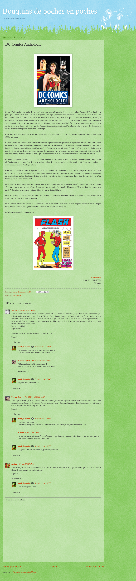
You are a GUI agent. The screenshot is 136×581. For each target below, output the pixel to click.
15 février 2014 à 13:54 (42, 361)
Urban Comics (95, 277)
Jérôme (14, 464)
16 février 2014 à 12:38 (42, 446)
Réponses (17, 342)
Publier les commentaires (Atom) (24, 572)
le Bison (21, 432)
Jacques (14, 310)
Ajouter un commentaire (15, 500)
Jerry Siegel (16, 296)
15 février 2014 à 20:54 (42, 419)
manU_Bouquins (24, 347)
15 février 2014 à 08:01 (42, 347)
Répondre (14, 337)
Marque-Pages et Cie (26, 361)
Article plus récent (12, 566)
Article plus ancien (94, 566)
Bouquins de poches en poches (50, 11)
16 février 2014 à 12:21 (33, 432)
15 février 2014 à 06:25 (26, 310)
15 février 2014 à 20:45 (42, 379)
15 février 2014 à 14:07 (36, 397)
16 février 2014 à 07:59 (26, 464)
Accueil (53, 566)
